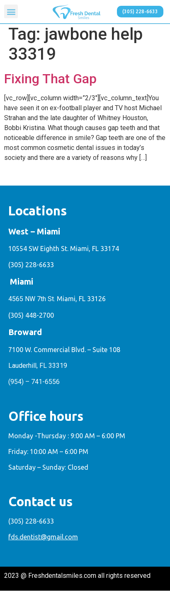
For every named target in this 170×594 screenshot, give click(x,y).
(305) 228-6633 (31, 267)
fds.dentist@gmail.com (43, 540)
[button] (11, 11)
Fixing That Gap (50, 82)
